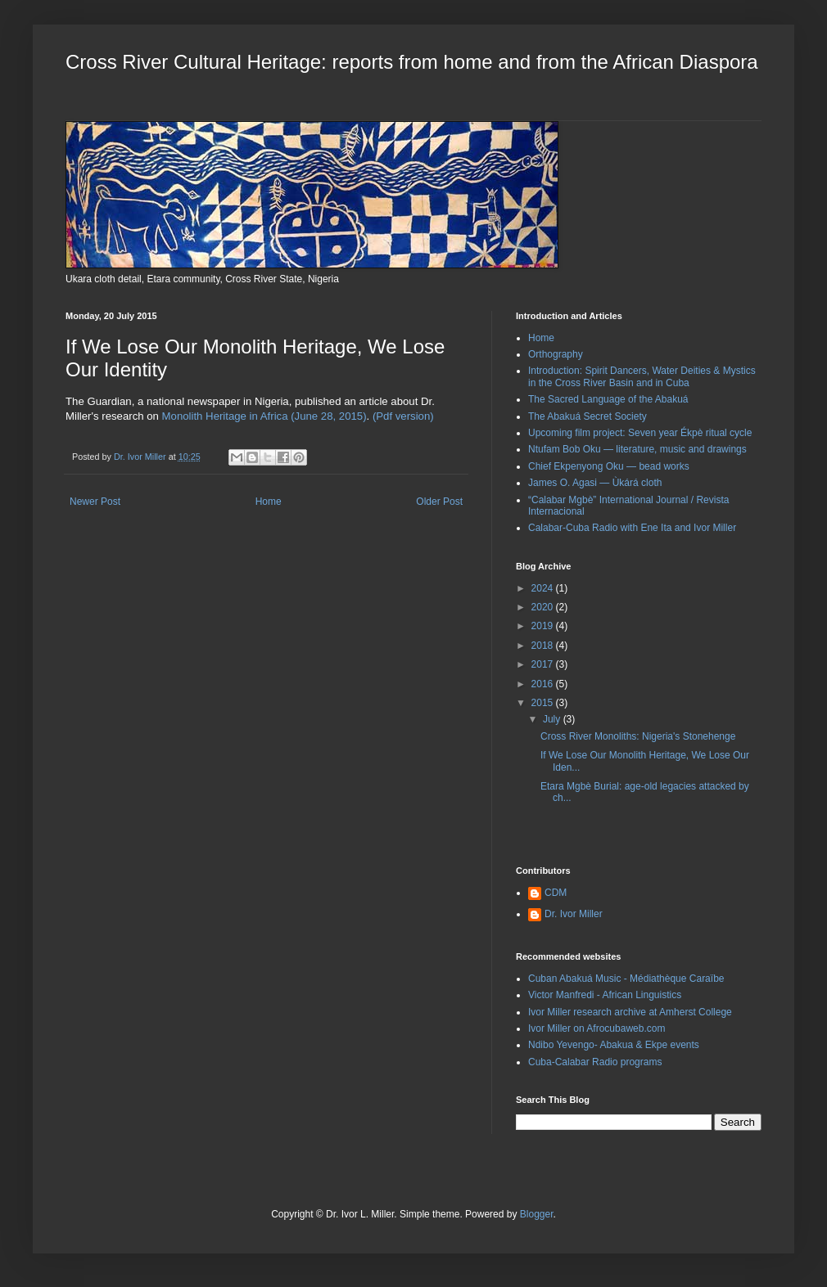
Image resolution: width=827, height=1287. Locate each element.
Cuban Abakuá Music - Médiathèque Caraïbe (626, 978)
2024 (543, 588)
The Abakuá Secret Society (587, 416)
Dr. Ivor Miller (574, 914)
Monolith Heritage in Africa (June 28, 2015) (264, 416)
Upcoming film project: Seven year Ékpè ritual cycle (640, 433)
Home (268, 501)
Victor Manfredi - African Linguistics (604, 995)
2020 (543, 607)
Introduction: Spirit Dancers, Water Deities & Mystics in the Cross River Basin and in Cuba (642, 376)
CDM (556, 892)
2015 (543, 703)
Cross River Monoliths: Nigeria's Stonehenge (637, 736)
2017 (543, 664)
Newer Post (95, 501)
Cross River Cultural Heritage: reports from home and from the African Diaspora (412, 62)
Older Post (439, 501)
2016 (543, 684)
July (553, 719)
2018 (543, 645)
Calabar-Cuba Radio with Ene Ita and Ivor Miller (632, 527)
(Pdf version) (403, 416)
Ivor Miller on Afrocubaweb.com (596, 1028)
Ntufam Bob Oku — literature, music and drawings (637, 449)
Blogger (537, 1214)
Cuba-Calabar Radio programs (595, 1062)
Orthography (555, 354)
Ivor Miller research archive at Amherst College (630, 1012)
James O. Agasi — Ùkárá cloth (595, 482)
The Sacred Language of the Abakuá (608, 399)
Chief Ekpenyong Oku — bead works (608, 466)
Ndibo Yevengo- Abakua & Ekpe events (613, 1045)
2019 (543, 626)
